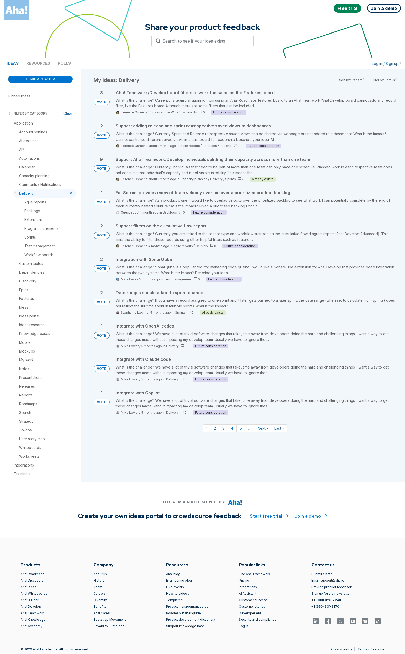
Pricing (244, 580)
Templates (174, 600)
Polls (64, 63)
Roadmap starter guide (183, 613)
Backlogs (170, 212)
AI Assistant (247, 593)
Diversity (100, 600)
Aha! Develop (31, 606)
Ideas (13, 63)
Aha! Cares (102, 613)
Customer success (253, 600)
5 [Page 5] (241, 428)
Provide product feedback (331, 587)
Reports (226, 146)
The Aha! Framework (254, 574)
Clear (68, 113)
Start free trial (269, 515)
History (99, 580)
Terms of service (370, 649)
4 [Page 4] (232, 428)
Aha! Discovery (32, 580)
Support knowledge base (185, 626)
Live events (175, 587)
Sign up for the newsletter (331, 593)
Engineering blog (179, 580)
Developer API (250, 613)
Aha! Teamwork (32, 613)
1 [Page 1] (206, 428)
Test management (178, 279)
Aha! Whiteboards (34, 593)
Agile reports (190, 146)
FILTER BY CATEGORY (28, 113)
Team (98, 587)
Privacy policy (341, 649)
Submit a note (321, 574)
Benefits (100, 606)
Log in (243, 626)
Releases (209, 146)
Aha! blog (173, 574)
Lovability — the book (110, 626)
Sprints (230, 179)
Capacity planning (193, 179)
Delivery (216, 179)
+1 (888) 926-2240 (326, 600)
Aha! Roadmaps (32, 574)
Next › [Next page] (263, 428)
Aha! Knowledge (33, 620)
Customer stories (252, 606)
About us (100, 574)
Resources (38, 63)
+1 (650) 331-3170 (325, 606)
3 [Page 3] (223, 428)
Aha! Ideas (28, 587)
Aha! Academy (31, 626)
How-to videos (177, 593)
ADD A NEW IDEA (40, 79)
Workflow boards (184, 112)
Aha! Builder (29, 600)
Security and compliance (257, 620)
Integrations (248, 587)
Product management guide (187, 606)
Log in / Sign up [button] (386, 63)
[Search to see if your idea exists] (204, 41)
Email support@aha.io (327, 580)
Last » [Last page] (279, 428)
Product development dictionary (190, 620)
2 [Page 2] (215, 428)
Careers (100, 593)
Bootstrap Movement (110, 620)
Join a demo (311, 515)
